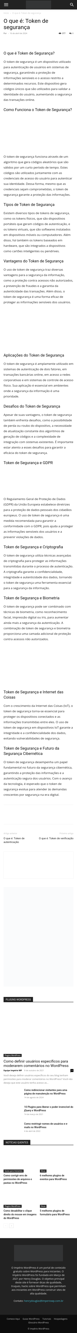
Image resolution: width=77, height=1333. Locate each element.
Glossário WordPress (38, 1322)
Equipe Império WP (13, 1070)
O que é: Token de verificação (56, 838)
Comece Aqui (13, 1318)
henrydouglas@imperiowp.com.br (43, 1300)
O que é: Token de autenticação (14, 840)
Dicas (43, 1171)
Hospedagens (60, 1318)
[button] (6, 4)
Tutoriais (46, 1318)
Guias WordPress (31, 1318)
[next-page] (11, 1226)
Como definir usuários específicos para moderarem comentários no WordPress (36, 1063)
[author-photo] (38, 872)
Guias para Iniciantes (14, 1171)
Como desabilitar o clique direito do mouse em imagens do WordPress (20, 1214)
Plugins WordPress (13, 1055)
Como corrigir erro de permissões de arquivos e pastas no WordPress (18, 1179)
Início (6, 13)
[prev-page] (6, 1226)
